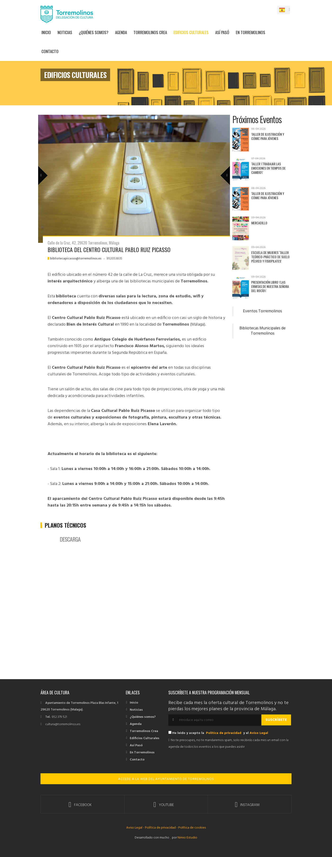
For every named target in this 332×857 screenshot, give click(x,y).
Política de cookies (192, 827)
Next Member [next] (223, 168)
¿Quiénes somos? (93, 32)
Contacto (49, 51)
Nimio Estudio (187, 837)
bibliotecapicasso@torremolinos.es (75, 258)
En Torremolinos (250, 32)
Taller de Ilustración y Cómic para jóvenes (267, 136)
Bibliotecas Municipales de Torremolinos (262, 331)
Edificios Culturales (191, 32)
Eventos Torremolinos (262, 311)
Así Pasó (222, 32)
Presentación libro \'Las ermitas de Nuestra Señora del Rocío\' (270, 286)
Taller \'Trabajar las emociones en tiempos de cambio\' (268, 168)
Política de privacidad (223, 733)
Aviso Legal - (135, 827)
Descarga (70, 539)
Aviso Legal (259, 733)
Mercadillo (259, 222)
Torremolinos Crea (150, 32)
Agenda (121, 32)
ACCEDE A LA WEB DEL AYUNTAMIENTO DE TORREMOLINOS (166, 779)
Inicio (46, 32)
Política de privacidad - (161, 827)
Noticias (65, 32)
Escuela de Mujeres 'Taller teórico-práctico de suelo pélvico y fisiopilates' (270, 256)
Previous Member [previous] (50, 168)
